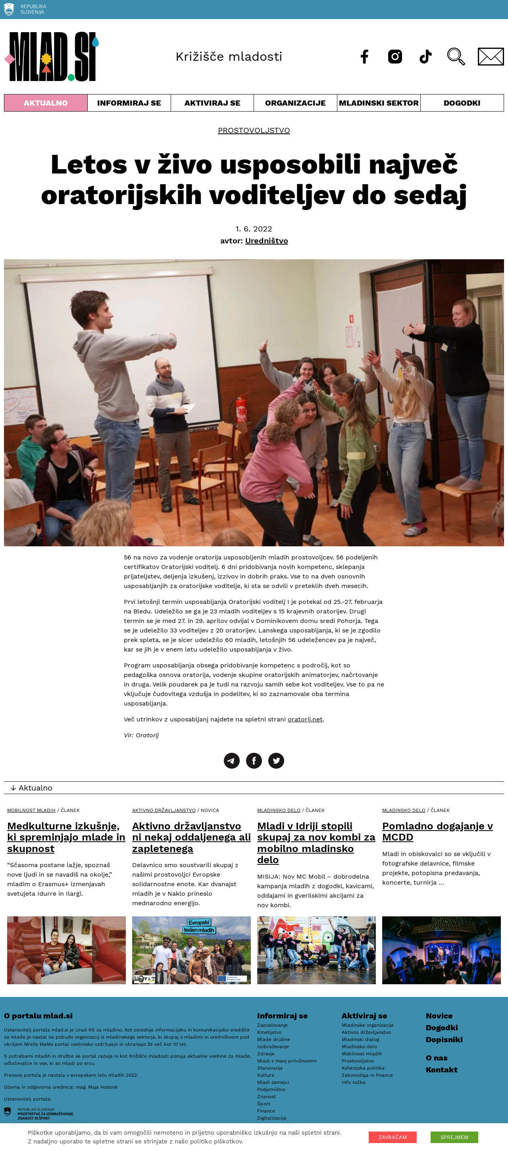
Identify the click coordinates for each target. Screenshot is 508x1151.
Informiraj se (129, 104)
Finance (266, 1111)
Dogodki (462, 103)
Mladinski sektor (378, 104)
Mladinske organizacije (368, 1025)
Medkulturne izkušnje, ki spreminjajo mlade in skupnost (66, 837)
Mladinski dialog (360, 1039)
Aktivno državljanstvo (164, 810)
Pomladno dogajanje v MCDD (437, 831)
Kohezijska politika (363, 1068)
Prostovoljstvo (254, 130)
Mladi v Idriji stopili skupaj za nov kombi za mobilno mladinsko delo (316, 843)
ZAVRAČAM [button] (393, 1137)
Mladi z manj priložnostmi (287, 1061)
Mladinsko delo (278, 810)
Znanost (266, 1096)
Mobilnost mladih (31, 810)
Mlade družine (273, 1039)
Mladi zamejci (273, 1082)
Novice (439, 1015)
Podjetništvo (271, 1089)
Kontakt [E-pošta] (442, 1069)
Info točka (354, 1082)
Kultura (265, 1075)
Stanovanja (270, 1068)
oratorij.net (305, 719)
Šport (263, 1104)
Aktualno (45, 104)
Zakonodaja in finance (367, 1075)
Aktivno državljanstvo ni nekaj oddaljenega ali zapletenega (191, 837)
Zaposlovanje (272, 1025)
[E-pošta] (491, 57)
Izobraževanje (273, 1046)
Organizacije (295, 104)
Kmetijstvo (269, 1032)
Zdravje (266, 1054)
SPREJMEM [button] (454, 1137)
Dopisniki (444, 1039)
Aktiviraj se (212, 104)
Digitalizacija (271, 1118)
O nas (437, 1057)
